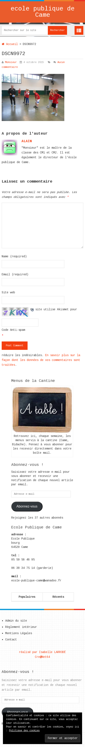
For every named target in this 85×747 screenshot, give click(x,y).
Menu (79, 30)
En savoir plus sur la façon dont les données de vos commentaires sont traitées (41, 360)
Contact (11, 639)
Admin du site (16, 620)
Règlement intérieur (21, 627)
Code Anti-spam (13, 330)
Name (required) (14, 256)
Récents (58, 597)
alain (27, 141)
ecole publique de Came (43, 12)
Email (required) (15, 274)
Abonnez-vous (26, 506)
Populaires (27, 597)
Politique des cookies (24, 730)
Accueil (10, 44)
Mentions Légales (18, 633)
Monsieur (11, 62)
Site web (8, 292)
